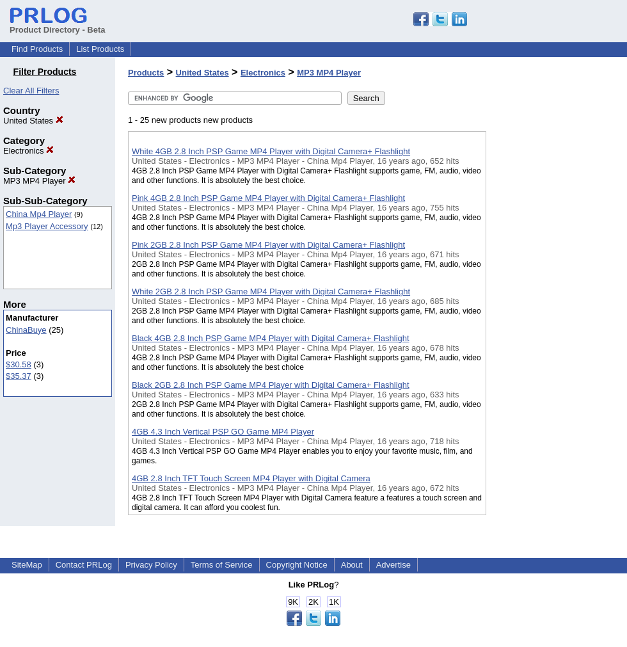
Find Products (37, 49)
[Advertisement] (550, 332)
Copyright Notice (297, 565)
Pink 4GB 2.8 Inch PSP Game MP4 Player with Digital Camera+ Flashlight (268, 198)
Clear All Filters (31, 90)
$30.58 (18, 364)
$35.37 (18, 376)
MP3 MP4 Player (39, 181)
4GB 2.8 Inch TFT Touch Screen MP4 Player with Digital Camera (251, 478)
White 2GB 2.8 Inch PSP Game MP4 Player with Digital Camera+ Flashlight (271, 291)
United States (33, 120)
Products (146, 72)
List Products (100, 49)
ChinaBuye (26, 330)
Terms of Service (222, 565)
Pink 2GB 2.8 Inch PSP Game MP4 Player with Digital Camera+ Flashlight (268, 245)
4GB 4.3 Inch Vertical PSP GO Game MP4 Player (223, 431)
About (352, 565)
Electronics (28, 151)
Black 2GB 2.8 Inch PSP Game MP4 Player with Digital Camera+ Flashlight (270, 385)
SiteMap (27, 565)
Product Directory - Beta (58, 25)
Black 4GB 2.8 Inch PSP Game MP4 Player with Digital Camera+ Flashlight (270, 338)
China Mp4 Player (39, 214)
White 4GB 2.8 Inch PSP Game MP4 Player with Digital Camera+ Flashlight (271, 151)
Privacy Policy (151, 565)
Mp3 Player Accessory (47, 226)
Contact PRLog (84, 565)
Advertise (393, 565)
